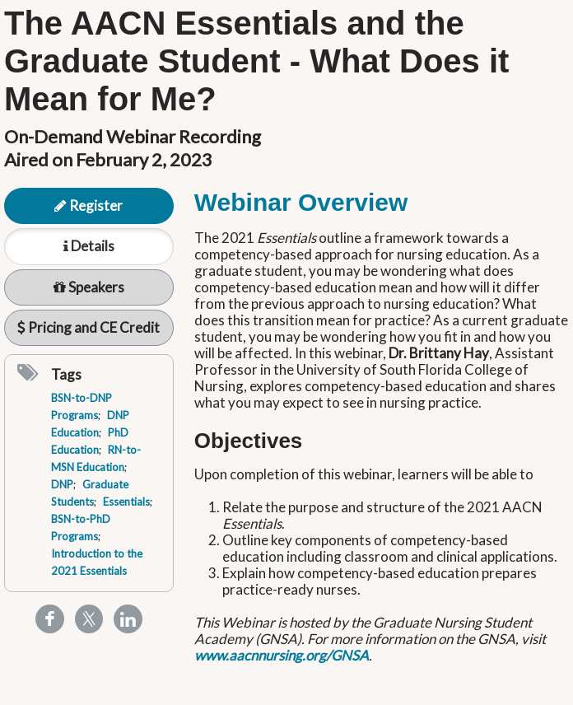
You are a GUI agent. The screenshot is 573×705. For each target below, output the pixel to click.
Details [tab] (88, 245)
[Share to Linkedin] (128, 619)
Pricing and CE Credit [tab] (88, 327)
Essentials (126, 501)
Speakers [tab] (89, 287)
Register (88, 205)
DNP (62, 484)
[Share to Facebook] (49, 619)
